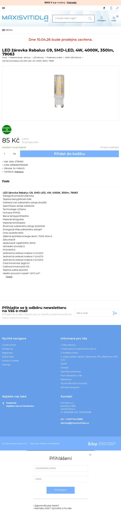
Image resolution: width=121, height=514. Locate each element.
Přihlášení (60, 490)
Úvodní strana (9, 345)
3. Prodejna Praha (69, 353)
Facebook (11, 403)
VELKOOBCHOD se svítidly (74, 384)
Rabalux (19, 172)
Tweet (9, 277)
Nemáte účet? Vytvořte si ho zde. (53, 508)
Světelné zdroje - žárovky (20, 57)
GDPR (64, 364)
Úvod (4, 57)
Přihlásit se (7, 349)
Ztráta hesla (8, 357)
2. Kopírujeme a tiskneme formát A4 (78, 349)
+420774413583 (111, 8)
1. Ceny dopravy (68, 345)
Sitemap (6, 365)
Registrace (7, 353)
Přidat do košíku (69, 154)
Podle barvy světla (54, 57)
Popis (5, 181)
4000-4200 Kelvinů (73, 57)
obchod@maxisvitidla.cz (117, 8)
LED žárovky (38, 57)
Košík (115, 18)
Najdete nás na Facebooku (20, 406)
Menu (9, 30)
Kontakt (64, 368)
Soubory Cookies (10, 361)
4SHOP (110, 444)
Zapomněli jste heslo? (47, 506)
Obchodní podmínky (71, 372)
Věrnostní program (70, 387)
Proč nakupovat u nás (71, 376)
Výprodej (71, 2)
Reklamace (66, 380)
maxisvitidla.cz (18, 444)
